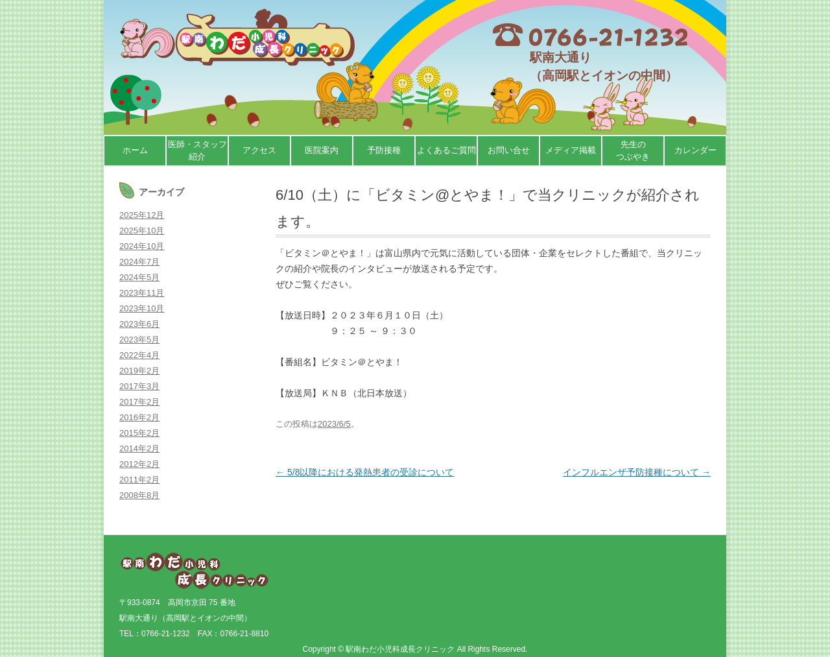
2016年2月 (139, 417)
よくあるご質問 (446, 150)
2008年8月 (139, 495)
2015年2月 (139, 433)
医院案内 (321, 150)
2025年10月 (141, 230)
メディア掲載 (570, 150)
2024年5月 (139, 277)
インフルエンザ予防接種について (637, 472)
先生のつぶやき (633, 150)
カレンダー (695, 150)
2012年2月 (139, 464)
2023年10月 (141, 308)
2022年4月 (139, 355)
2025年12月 (141, 215)
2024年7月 (139, 262)
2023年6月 (139, 324)
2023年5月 (139, 339)
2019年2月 (139, 371)
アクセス (259, 150)
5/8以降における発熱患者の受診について (365, 472)
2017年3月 (139, 386)
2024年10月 (141, 246)
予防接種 (384, 150)
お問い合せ (509, 150)
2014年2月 (139, 448)
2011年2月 (139, 479)
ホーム (135, 150)
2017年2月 (139, 402)
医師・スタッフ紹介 (197, 150)
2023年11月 (141, 293)
